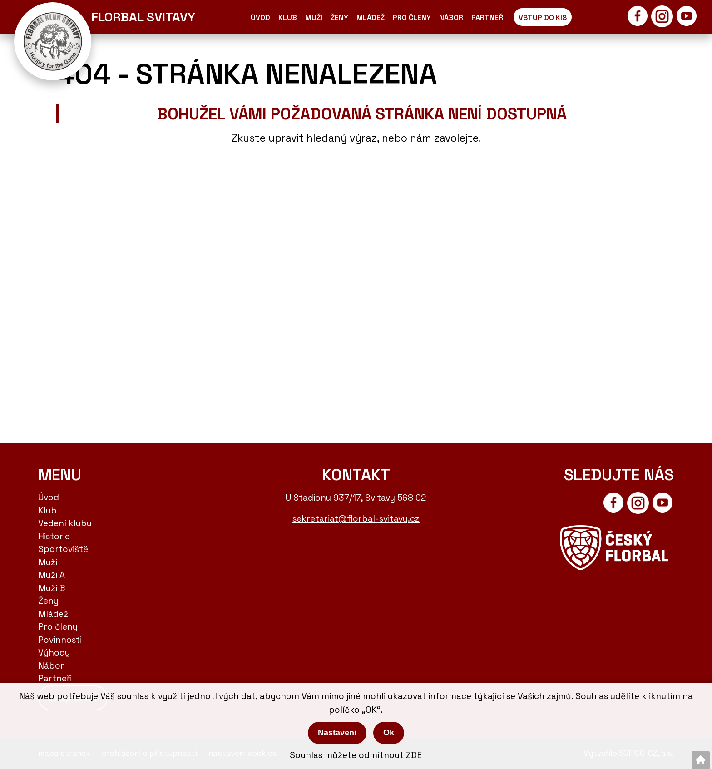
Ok (388, 732)
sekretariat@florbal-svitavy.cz (356, 518)
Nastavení (337, 732)
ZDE (414, 755)
